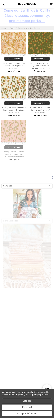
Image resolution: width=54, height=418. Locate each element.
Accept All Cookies (27, 413)
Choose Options (13, 59)
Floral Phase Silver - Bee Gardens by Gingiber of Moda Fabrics (40, 110)
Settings (27, 400)
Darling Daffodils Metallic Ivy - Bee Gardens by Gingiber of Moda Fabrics (40, 65)
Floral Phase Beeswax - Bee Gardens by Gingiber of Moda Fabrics (14, 65)
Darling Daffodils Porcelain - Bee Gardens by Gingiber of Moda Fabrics (13, 110)
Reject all (27, 407)
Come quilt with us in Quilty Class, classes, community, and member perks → (27, 15)
